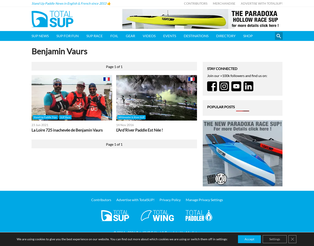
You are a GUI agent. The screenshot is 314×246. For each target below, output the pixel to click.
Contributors (195, 3)
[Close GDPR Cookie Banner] (292, 239)
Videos (149, 36)
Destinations (196, 36)
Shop (248, 36)
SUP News (40, 36)
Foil (114, 36)
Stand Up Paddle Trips (45, 117)
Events (169, 36)
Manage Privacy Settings (204, 200)
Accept (249, 239)
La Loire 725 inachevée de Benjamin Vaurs (67, 130)
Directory (226, 36)
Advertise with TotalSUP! (262, 3)
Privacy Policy (170, 200)
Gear (130, 36)
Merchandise (224, 3)
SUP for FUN (67, 36)
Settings (274, 239)
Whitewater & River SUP (131, 117)
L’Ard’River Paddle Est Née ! (139, 130)
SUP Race (94, 36)
